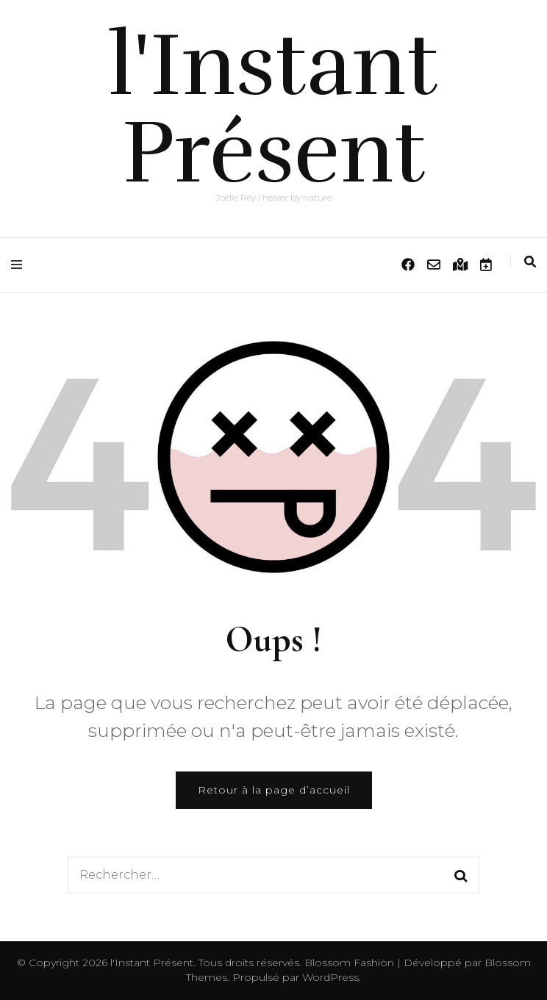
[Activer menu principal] (20, 265)
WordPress (330, 977)
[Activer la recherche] (530, 262)
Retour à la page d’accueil (274, 789)
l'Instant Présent (273, 109)
